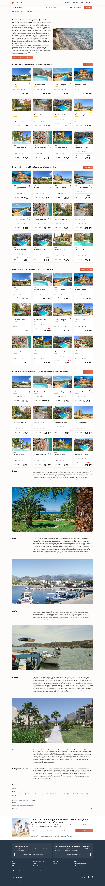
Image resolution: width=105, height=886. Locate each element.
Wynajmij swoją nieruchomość (71, 2)
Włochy (14, 795)
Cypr (27, 794)
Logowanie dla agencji (16, 870)
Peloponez (25, 800)
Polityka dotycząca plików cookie (81, 863)
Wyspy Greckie (29, 11)
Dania (36, 794)
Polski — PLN (82, 877)
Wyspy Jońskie (30, 805)
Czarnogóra (31, 794)
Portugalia (79, 794)
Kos (21, 805)
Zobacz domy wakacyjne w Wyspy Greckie (22, 57)
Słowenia (85, 794)
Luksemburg (60, 794)
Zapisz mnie (84, 830)
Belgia (17, 794)
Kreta (20, 800)
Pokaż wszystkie (88, 167)
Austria (14, 794)
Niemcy (65, 794)
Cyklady (14, 805)
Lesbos (24, 805)
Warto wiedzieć (36, 865)
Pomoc (81, 2)
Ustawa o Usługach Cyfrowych (80, 868)
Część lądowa (15, 800)
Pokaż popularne (88, 64)
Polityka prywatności (78, 865)
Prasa (13, 868)
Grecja (22, 11)
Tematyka (55, 863)
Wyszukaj (88, 7)
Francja (40, 794)
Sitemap (75, 870)
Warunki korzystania (37, 868)
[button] (57, 7)
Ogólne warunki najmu (37, 870)
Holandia (54, 794)
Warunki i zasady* (89, 882)
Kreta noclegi (74, 479)
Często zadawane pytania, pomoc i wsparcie (32, 854)
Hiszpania (49, 794)
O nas (13, 863)
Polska (74, 794)
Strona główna (15, 11)
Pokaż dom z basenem (86, 269)
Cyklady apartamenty (65, 691)
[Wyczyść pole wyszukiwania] (46, 7)
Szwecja (90, 794)
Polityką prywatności (68, 836)
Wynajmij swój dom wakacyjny (73, 854)
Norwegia (70, 794)
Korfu (18, 805)
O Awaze (14, 865)
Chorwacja (22, 794)
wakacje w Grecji (22, 43)
